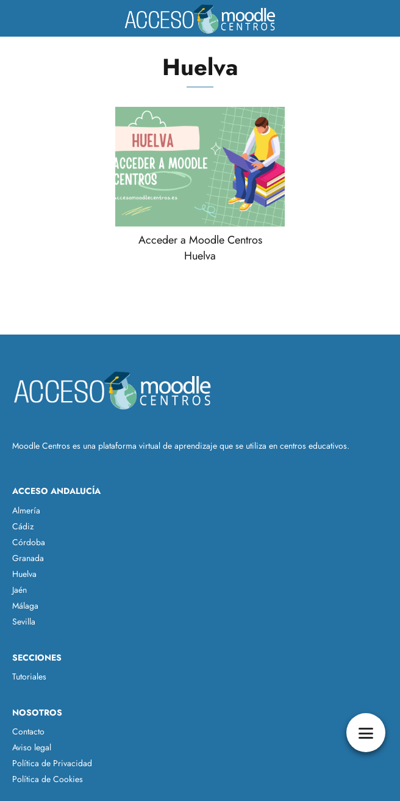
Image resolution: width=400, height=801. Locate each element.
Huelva (24, 574)
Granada (28, 558)
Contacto (28, 731)
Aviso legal (31, 747)
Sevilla (23, 621)
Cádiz (23, 526)
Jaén (19, 590)
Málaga (25, 606)
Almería (26, 510)
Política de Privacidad (52, 763)
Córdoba (28, 542)
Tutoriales (29, 676)
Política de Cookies (47, 779)
